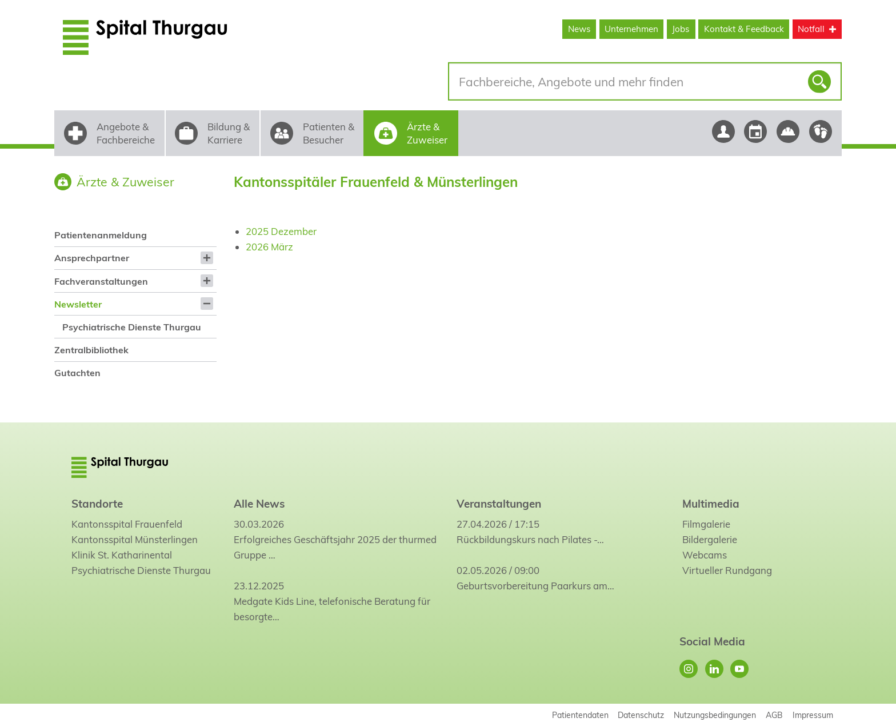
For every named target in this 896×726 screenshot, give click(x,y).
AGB (774, 715)
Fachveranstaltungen (101, 281)
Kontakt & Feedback (744, 28)
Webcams (704, 555)
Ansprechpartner (91, 258)
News (579, 28)
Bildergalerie (709, 539)
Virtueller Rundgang (727, 570)
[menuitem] (135, 235)
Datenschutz (641, 715)
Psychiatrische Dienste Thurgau (131, 327)
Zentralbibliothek (91, 350)
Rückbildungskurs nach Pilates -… (530, 539)
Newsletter (78, 304)
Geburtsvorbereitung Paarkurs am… (535, 586)
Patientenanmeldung (100, 235)
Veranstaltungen (499, 503)
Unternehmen (631, 28)
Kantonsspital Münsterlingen (134, 539)
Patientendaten (580, 715)
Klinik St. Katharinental (121, 555)
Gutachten (77, 372)
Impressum (813, 715)
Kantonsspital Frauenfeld (126, 524)
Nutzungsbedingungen (715, 715)
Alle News (259, 503)
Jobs (681, 28)
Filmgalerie (706, 524)
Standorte (97, 503)
